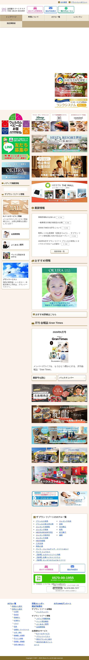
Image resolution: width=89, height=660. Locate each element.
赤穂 (61, 524)
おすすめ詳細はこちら (44, 314)
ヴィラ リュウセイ (43, 552)
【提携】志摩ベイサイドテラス (48, 557)
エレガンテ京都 (42, 538)
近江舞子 (62, 532)
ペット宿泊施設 (42, 621)
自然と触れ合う (19, 644)
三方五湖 (39, 543)
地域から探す (17, 606)
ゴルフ (16, 623)
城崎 (61, 535)
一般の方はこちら (66, 9)
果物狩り (17, 617)
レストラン (78, 17)
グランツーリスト (43, 636)
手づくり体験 (18, 638)
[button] (34, 498)
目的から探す (17, 609)
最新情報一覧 (59, 251)
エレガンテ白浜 (65, 521)
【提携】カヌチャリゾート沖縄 (48, 555)
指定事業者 (11, 23)
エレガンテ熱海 (42, 529)
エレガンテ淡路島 (43, 527)
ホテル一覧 (55, 17)
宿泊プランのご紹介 (44, 639)
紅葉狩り (17, 620)
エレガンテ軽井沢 (43, 535)
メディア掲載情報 (43, 619)
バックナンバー (66, 378)
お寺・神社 (18, 632)
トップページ (11, 17)
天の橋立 (62, 527)
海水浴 (16, 614)
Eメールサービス (43, 634)
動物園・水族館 (19, 635)
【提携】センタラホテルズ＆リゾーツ (50, 560)
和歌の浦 (39, 546)
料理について (33, 17)
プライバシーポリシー (79, 2)
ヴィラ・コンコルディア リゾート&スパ (52, 549)
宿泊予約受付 (50, 9)
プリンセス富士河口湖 (44, 524)
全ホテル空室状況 (35, 9)
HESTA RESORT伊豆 (44, 532)
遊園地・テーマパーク (21, 629)
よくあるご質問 (42, 624)
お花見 (16, 611)
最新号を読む (39, 378)
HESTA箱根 (40, 541)
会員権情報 (40, 627)
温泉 (15, 626)
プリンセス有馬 (42, 521)
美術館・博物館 (19, 641)
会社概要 (63, 2)
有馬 (61, 529)
